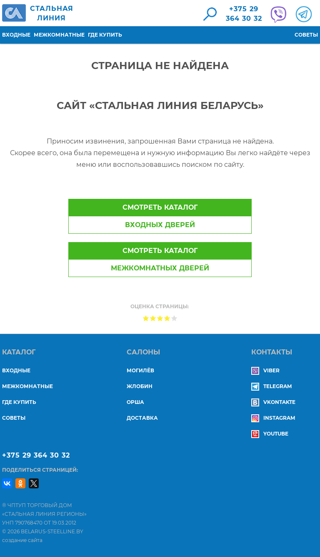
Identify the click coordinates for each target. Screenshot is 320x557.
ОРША (135, 402)
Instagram (273, 418)
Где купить (105, 35)
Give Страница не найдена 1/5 (146, 318)
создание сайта (22, 540)
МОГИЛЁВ (140, 370)
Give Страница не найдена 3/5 (160, 318)
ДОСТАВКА (142, 418)
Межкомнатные (59, 35)
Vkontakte (273, 402)
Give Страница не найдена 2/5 (153, 318)
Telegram (271, 386)
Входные (16, 35)
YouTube (269, 434)
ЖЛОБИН (139, 386)
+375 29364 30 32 (244, 13)
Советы (306, 35)
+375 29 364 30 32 (36, 455)
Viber (265, 370)
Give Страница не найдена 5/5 (174, 318)
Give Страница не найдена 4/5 (167, 318)
